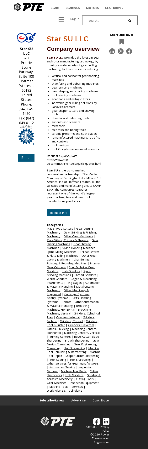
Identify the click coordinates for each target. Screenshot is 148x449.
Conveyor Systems (76, 294)
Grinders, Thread (71, 321)
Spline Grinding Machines (69, 273)
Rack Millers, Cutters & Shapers (67, 240)
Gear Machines (56, 383)
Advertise (78, 400)
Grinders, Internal (68, 317)
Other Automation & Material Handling (73, 304)
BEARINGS (73, 8)
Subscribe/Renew (52, 400)
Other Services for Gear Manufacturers (73, 363)
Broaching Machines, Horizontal (68, 307)
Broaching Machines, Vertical (69, 311)
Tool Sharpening (80, 359)
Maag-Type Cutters (60, 228)
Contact (91, 427)
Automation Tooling (62, 367)
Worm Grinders (57, 279)
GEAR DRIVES (114, 8)
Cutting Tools (85, 379)
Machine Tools (58, 387)
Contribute (100, 400)
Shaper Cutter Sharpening (82, 356)
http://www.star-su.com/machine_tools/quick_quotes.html (74, 161)
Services (77, 387)
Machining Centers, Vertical (82, 333)
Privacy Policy (104, 428)
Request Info (58, 213)
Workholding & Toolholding (64, 390)
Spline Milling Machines (62, 252)
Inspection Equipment (84, 383)
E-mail (26, 157)
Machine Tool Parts (74, 371)
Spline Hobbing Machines (78, 248)
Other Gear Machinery (78, 236)
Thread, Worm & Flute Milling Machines (73, 253)
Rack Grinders (71, 271)
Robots (66, 302)
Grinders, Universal (81, 325)
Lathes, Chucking (58, 329)
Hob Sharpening (74, 348)
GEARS (55, 8)
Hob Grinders (74, 375)
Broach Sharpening (77, 340)
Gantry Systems (57, 298)
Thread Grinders (85, 275)
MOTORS (92, 8)
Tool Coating (57, 359)
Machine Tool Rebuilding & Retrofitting (73, 350)
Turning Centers (60, 336)
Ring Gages (74, 283)
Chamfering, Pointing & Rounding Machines (68, 261)
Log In (74, 19)
